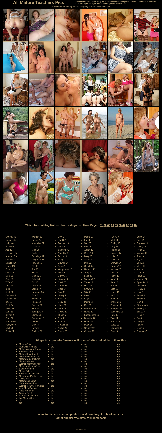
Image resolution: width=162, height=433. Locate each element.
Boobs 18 (36, 299)
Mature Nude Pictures (29, 359)
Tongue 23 (89, 272)
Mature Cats (25, 344)
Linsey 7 (62, 295)
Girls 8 (35, 295)
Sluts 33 (9, 279)
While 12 (141, 266)
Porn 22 (62, 292)
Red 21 (87, 305)
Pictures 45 (142, 305)
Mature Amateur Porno (30, 349)
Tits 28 (35, 269)
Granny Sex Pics (27, 393)
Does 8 (61, 246)
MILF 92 (115, 240)
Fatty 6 (140, 325)
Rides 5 (61, 321)
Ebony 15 (10, 269)
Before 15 (115, 321)
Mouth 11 (141, 269)
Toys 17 (114, 272)
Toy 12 (140, 259)
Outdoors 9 (11, 295)
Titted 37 (62, 272)
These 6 (62, 315)
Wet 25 (87, 243)
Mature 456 (11, 263)
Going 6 (140, 321)
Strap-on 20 (63, 299)
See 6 (139, 318)
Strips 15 (115, 325)
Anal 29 (9, 292)
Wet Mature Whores (28, 395)
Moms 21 (36, 276)
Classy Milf (24, 378)
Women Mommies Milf (29, 364)
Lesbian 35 (11, 299)
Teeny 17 (115, 276)
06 (120, 225)
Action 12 (88, 250)
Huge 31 (62, 305)
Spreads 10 (142, 282)
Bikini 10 (10, 315)
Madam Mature (26, 361)
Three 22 (88, 282)
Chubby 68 (11, 237)
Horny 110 (11, 266)
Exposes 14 (142, 243)
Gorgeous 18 (38, 259)
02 (104, 225)
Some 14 (141, 237)
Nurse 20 (88, 312)
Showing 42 (63, 250)
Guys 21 (88, 299)
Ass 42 (9, 250)
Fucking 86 (37, 331)
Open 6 (140, 328)
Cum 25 (9, 312)
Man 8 (140, 302)
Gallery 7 (36, 253)
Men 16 (114, 279)
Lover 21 (88, 295)
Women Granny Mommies (31, 386)
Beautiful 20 (90, 308)
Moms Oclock (25, 371)
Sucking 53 (37, 305)
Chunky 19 (89, 328)
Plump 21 (88, 302)
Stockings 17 (38, 256)
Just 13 (140, 256)
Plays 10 (141, 276)
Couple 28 (63, 325)
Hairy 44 (10, 243)
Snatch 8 (141, 295)
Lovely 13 (141, 246)
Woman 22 (89, 279)
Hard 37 (62, 240)
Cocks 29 (62, 312)
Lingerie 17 (116, 253)
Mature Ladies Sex (28, 381)
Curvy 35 (62, 276)
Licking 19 (63, 279)
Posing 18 (115, 243)
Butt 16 (114, 286)
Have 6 (35, 328)
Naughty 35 (63, 253)
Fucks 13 (62, 256)
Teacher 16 (63, 243)
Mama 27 (88, 237)
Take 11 (114, 318)
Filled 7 (140, 315)
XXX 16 (114, 295)
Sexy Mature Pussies (29, 373)
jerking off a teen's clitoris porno (94, 7)
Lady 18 (114, 246)
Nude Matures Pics (28, 383)
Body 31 (62, 302)
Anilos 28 (62, 328)
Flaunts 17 (116, 266)
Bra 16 (35, 272)
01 (101, 225)
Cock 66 (10, 328)
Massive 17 (116, 269)
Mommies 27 (38, 243)
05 (116, 225)
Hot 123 (88, 286)
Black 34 (62, 289)
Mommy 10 (142, 279)
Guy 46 (35, 325)
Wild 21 (87, 292)
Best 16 (114, 299)
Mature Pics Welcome (29, 356)
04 (112, 225)
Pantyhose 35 (12, 325)
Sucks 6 (88, 259)
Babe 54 (36, 279)
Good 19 (88, 321)
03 (108, 225)
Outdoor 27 (11, 259)
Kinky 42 (62, 259)
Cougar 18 (89, 331)
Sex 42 (61, 266)
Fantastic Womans (28, 347)
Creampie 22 (64, 286)
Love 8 (140, 292)
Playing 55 (37, 263)
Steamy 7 (141, 308)
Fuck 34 (9, 305)
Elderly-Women (26, 369)
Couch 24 (89, 266)
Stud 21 (61, 318)
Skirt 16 (114, 282)
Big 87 (9, 289)
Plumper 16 (116, 308)
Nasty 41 (10, 308)
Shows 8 (141, 299)
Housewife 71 (12, 321)
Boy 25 (9, 302)
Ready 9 (141, 289)
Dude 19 (88, 325)
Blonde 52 (36, 315)
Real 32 (35, 308)
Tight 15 (114, 315)
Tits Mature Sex (26, 398)
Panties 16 (116, 305)
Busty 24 (10, 331)
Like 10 (140, 272)
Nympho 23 (89, 269)
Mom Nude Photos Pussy (31, 376)
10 (135, 225)
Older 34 (10, 272)
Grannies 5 (142, 331)
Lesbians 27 (11, 253)
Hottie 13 (141, 250)
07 (123, 225)
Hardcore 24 (38, 292)
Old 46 (35, 266)
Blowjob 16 (63, 263)
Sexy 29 (62, 308)
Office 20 (36, 246)
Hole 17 (114, 256)
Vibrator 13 (142, 253)
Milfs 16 (114, 289)
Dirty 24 (61, 237)
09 (131, 225)
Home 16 (115, 292)
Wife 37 (9, 282)
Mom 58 (9, 276)
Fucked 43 (11, 246)
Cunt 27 (9, 318)
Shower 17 (116, 263)
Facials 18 (115, 250)
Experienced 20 (91, 315)
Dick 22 (87, 263)
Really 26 (62, 331)
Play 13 (114, 331)
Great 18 (88, 253)
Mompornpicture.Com (29, 366)
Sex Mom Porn (26, 351)
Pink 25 (87, 246)
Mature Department (28, 354)
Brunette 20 (89, 318)
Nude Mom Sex (26, 391)
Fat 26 (87, 240)
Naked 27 (36, 240)
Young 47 (36, 289)
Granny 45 (11, 240)
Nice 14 (140, 240)
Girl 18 (35, 282)
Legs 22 (88, 276)
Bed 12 (140, 263)
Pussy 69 (141, 286)
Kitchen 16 (116, 302)
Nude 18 (115, 237)
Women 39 (37, 237)
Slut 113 (141, 312)
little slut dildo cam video (60, 7)
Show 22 (88, 289)
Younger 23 (37, 312)
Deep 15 (88, 256)
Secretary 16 (38, 318)
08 (127, 225)
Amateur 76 (11, 256)
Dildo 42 (36, 321)
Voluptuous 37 (65, 269)
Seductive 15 (117, 312)
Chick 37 (62, 282)
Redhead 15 (116, 328)
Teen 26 (9, 286)
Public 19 (36, 286)
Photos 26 (36, 302)
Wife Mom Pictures (28, 388)
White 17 (115, 259)
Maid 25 (35, 250)
